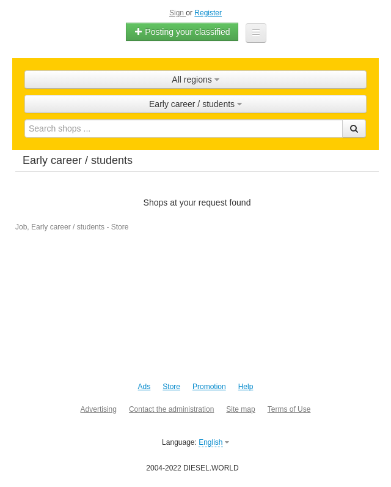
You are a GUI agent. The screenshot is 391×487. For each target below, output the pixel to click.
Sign (177, 13)
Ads (144, 386)
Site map (240, 409)
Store (171, 386)
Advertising (99, 409)
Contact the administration (171, 409)
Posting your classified (182, 32)
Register (208, 13)
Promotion (209, 386)
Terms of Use (289, 409)
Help (246, 386)
